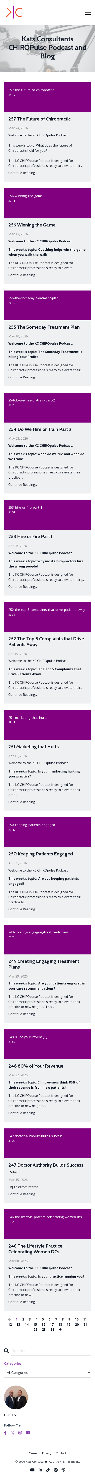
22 (35, 1329)
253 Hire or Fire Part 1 (30, 536)
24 (52, 1329)
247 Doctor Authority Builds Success (45, 1165)
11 (85, 1319)
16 (43, 1324)
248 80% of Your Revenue (35, 1066)
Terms (33, 1453)
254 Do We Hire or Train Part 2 (39, 429)
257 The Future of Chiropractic (39, 119)
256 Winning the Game (32, 225)
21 (85, 1324)
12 (10, 1324)
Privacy (46, 1453)
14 (26, 1324)
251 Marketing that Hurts (33, 746)
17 (52, 1324)
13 (18, 1324)
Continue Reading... (22, 173)
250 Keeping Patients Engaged (40, 854)
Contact (61, 1453)
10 (76, 1319)
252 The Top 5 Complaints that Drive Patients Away (46, 641)
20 (77, 1324)
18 (60, 1324)
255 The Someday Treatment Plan (44, 327)
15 (35, 1324)
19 (68, 1324)
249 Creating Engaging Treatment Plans (43, 964)
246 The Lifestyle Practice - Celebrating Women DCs (36, 1249)
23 (44, 1329)
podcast (14, 1172)
